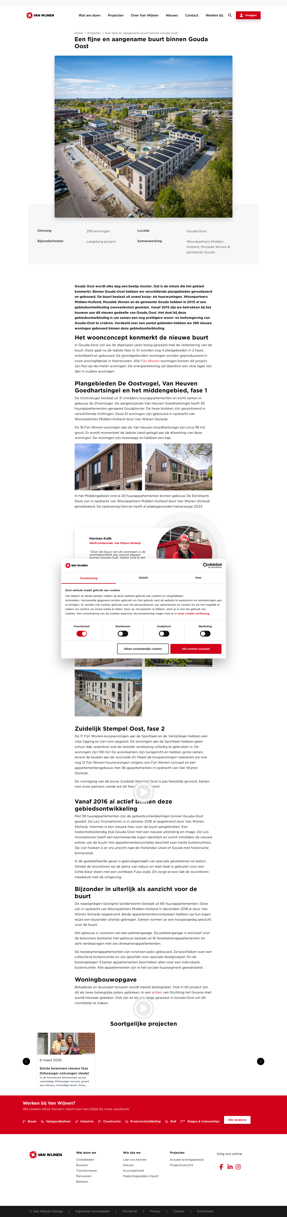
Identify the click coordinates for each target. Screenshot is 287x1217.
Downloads (205, 1211)
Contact (191, 15)
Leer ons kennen (135, 1159)
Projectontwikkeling (143, 1121)
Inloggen (248, 15)
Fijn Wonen (149, 361)
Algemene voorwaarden (92, 1211)
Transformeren (86, 1170)
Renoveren (84, 1176)
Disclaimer (129, 1211)
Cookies (178, 1211)
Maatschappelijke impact (141, 1176)
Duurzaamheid (133, 1170)
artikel (157, 992)
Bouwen (82, 1165)
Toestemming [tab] (89, 578)
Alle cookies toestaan (196, 648)
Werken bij (214, 15)
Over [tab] (198, 577)
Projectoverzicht (181, 1165)
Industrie (84, 1121)
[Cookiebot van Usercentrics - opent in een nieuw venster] (206, 565)
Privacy (155, 1211)
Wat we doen (89, 15)
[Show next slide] (260, 1061)
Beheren (82, 1181)
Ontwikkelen (85, 1159)
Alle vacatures (237, 1119)
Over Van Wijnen (145, 15)
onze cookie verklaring (193, 613)
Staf (170, 1121)
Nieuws (172, 15)
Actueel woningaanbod (187, 1159)
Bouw (29, 1121)
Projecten (116, 15)
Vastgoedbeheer (56, 1121)
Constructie (109, 1121)
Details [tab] (143, 577)
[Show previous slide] (26, 1061)
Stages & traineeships (200, 1121)
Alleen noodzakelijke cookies (143, 648)
